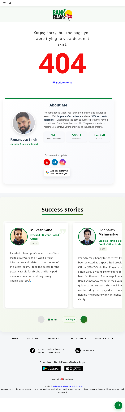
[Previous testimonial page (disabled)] (41, 333)
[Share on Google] (57, 172)
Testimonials (78, 352)
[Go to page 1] (49, 333)
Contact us (54, 352)
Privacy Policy (104, 352)
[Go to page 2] (52, 333)
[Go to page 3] (55, 333)
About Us (32, 352)
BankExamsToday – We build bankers (67, 400)
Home (15, 352)
